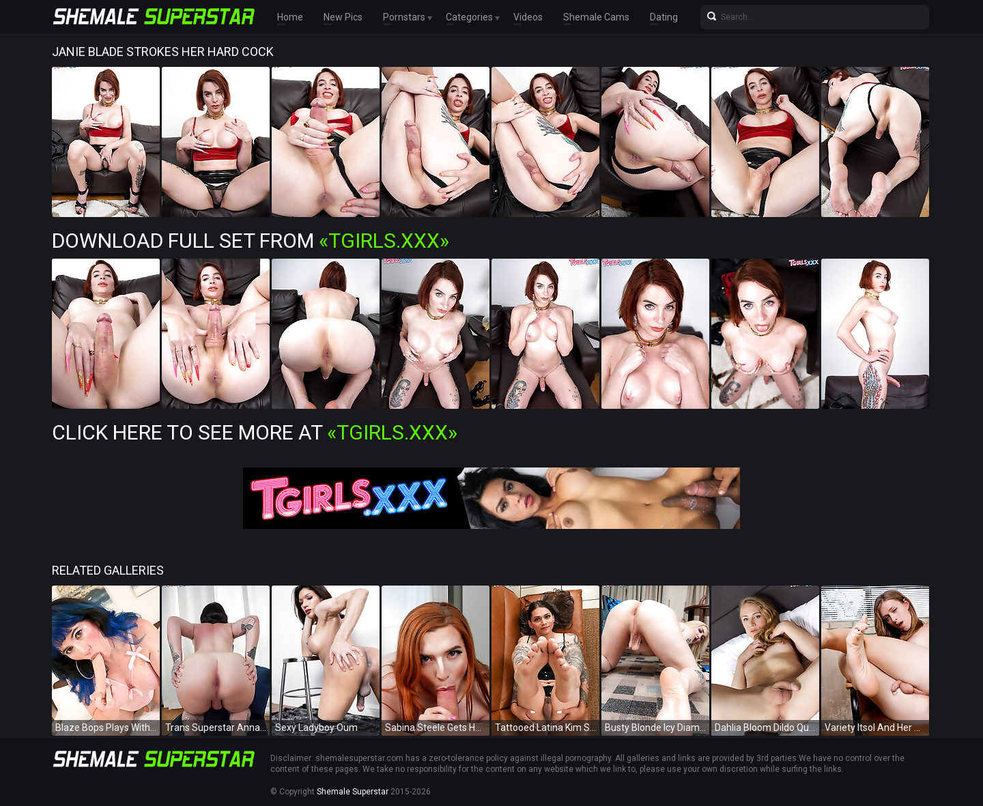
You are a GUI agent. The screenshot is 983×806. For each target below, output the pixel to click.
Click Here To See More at (254, 432)
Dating (664, 17)
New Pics (343, 17)
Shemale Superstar (352, 791)
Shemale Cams (596, 17)
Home (290, 17)
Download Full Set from (250, 241)
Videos (528, 17)
